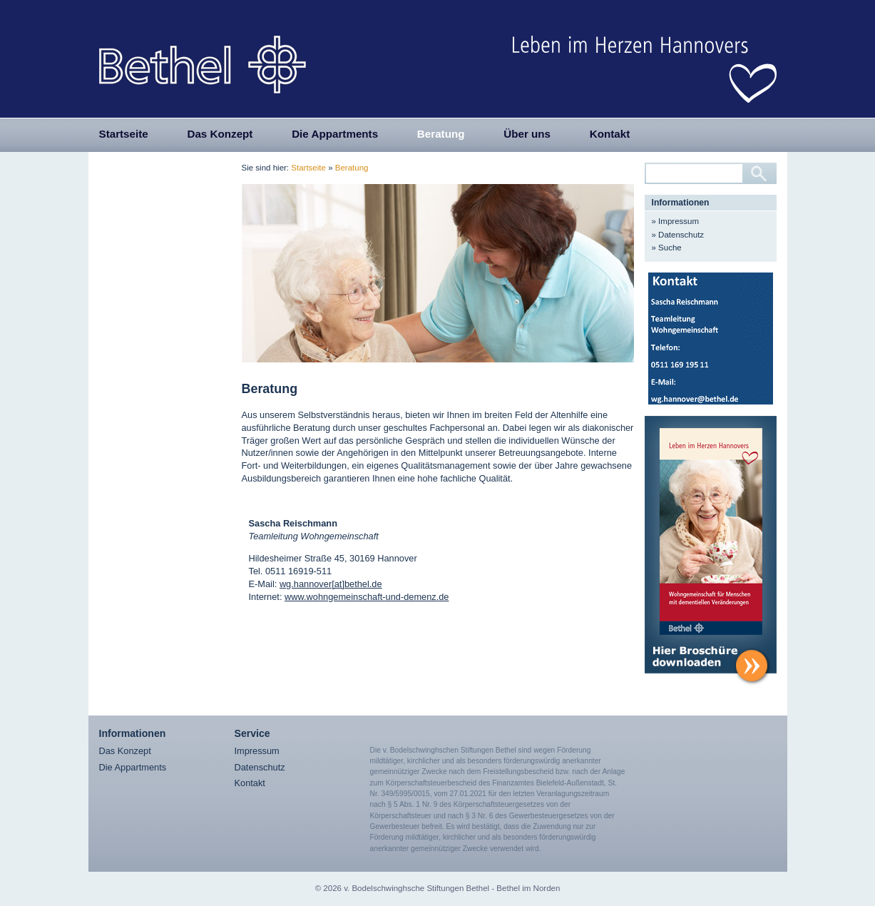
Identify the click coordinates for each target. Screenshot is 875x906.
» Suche (667, 247)
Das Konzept (219, 134)
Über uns (527, 134)
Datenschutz (260, 767)
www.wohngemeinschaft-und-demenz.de (367, 596)
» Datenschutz (678, 234)
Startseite (123, 134)
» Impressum (676, 221)
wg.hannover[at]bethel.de (331, 584)
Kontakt (610, 134)
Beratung (441, 134)
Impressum (257, 750)
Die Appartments (335, 134)
